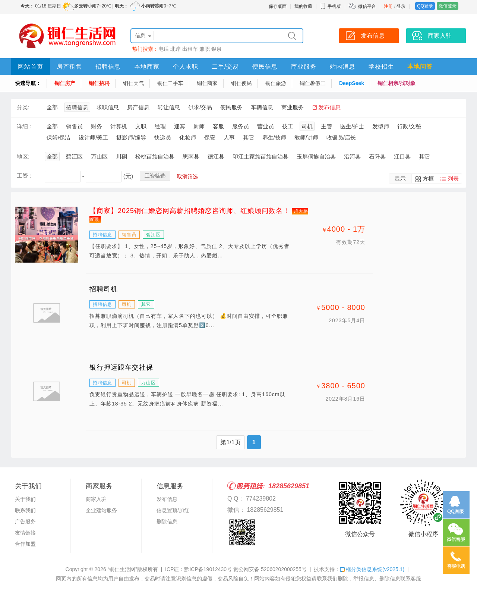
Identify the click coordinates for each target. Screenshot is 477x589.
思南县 (191, 156)
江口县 (402, 156)
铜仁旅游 (275, 83)
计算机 (118, 126)
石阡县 (377, 156)
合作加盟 (25, 544)
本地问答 (420, 66)
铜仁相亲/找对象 (397, 83)
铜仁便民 (241, 83)
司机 (307, 126)
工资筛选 (155, 176)
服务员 (240, 126)
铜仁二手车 (170, 83)
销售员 (74, 126)
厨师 (199, 126)
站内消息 (342, 66)
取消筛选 (187, 176)
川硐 (121, 156)
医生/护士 (352, 126)
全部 (52, 107)
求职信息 (108, 107)
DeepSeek (351, 83)
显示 (400, 178)
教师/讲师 (306, 137)
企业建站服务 (101, 510)
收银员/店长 (341, 137)
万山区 (99, 156)
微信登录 (448, 6)
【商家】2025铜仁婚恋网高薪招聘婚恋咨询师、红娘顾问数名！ (189, 210)
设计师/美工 (93, 137)
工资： (25, 175)
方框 (428, 178)
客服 (218, 126)
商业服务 (303, 66)
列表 (453, 178)
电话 (163, 49)
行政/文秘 (409, 126)
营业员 (265, 126)
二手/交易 (225, 66)
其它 (248, 137)
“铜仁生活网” (122, 569)
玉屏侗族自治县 (316, 156)
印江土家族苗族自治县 (260, 156)
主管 (326, 126)
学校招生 (381, 66)
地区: (23, 156)
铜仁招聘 (99, 83)
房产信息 (138, 107)
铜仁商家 (207, 83)
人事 (229, 137)
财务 (96, 126)
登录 (401, 6)
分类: (23, 107)
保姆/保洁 (58, 137)
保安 (209, 137)
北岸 (175, 49)
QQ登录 (425, 6)
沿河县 (352, 156)
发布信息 (329, 107)
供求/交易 (200, 107)
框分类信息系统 (372, 569)
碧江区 (74, 156)
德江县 (216, 156)
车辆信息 (262, 107)
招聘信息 (108, 66)
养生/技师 (274, 137)
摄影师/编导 (131, 137)
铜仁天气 (133, 83)
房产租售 (69, 66)
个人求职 (185, 66)
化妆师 (187, 137)
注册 (388, 6)
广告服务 (25, 521)
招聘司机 (103, 289)
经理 (160, 126)
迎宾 (179, 126)
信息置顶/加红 (173, 510)
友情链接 (25, 533)
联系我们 (25, 510)
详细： (25, 126)
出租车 (190, 49)
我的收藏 (303, 6)
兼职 (204, 49)
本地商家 (146, 66)
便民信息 (265, 66)
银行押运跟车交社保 (121, 367)
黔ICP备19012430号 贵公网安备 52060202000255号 (245, 569)
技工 (287, 126)
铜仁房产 (64, 83)
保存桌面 (278, 6)
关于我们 (25, 499)
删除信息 (167, 521)
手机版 (330, 6)
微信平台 (367, 6)
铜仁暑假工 (313, 83)
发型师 (380, 126)
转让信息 (169, 107)
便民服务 (231, 107)
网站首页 (30, 66)
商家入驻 (96, 499)
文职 (140, 126)
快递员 (162, 137)
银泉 (216, 49)
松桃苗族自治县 (154, 156)
